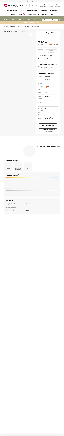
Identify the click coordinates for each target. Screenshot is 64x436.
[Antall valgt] (40, 51)
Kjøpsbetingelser (53, 326)
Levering (7, 333)
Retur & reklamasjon (10, 339)
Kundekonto (8, 336)
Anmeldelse (48, 145)
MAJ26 (50, 20)
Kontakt (6, 324)
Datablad (55, 44)
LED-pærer (21, 26)
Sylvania (47, 76)
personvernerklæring (52, 306)
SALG (22, 14)
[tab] (12, 145)
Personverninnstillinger (17, 421)
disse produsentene (50, 293)
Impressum (51, 329)
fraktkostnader (34, 429)
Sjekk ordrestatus (9, 330)
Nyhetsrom (36, 341)
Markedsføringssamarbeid (33, 324)
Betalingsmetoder (10, 327)
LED (16, 26)
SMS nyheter (28, 330)
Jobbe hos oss (29, 333)
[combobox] (34, 5)
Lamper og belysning (9, 26)
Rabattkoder (28, 339)
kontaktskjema (24, 306)
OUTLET (45, 14)
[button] (30, 34)
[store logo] (15, 5)
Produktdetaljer (31, 145)
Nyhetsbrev (28, 327)
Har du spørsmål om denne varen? (49, 130)
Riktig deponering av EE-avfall (40, 424)
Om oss (26, 321)
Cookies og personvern (46, 421)
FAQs (5, 321)
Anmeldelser (28, 336)
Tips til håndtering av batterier (24, 424)
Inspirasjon (27, 341)
